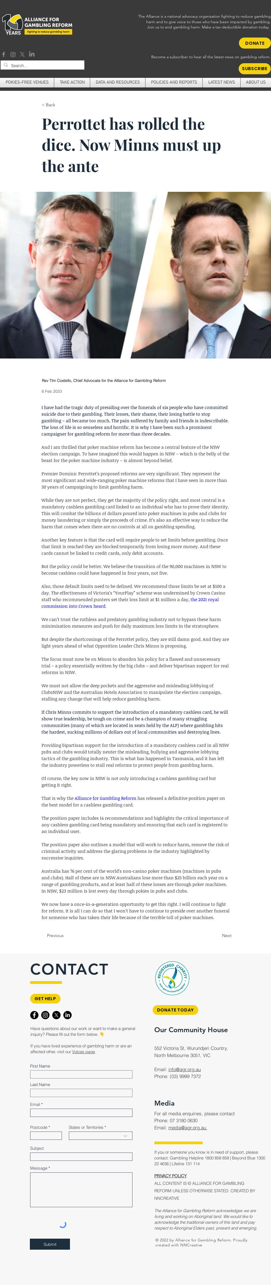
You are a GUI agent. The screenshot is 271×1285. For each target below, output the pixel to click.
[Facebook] (3, 54)
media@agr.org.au (187, 1127)
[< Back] (60, 105)
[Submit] (50, 1244)
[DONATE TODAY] (175, 1010)
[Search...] (42, 65)
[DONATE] (255, 43)
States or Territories (86, 1127)
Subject (37, 1148)
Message (38, 1168)
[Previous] (65, 935)
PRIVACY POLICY (170, 1175)
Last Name (40, 1084)
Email (35, 1104)
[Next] (217, 935)
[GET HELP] (45, 998)
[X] (22, 54)
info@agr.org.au (184, 1069)
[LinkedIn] (31, 54)
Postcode (38, 1127)
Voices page (83, 1051)
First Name (40, 1066)
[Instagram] (13, 54)
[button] (255, 68)
